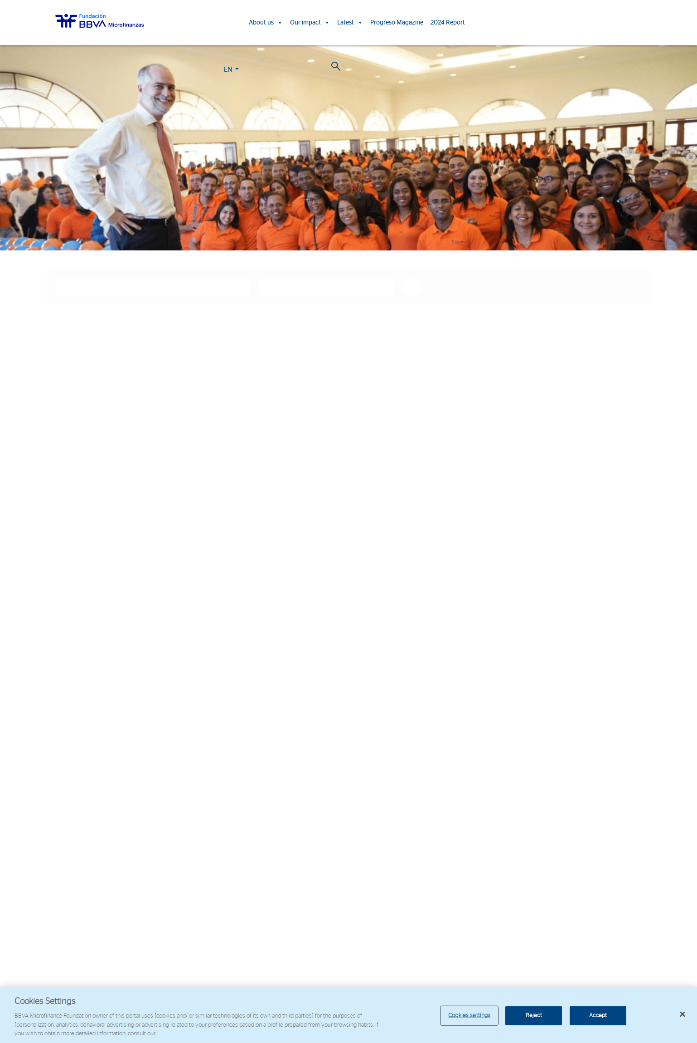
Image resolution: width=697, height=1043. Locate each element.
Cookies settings (469, 1016)
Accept (598, 1016)
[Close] (682, 1014)
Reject (534, 1016)
